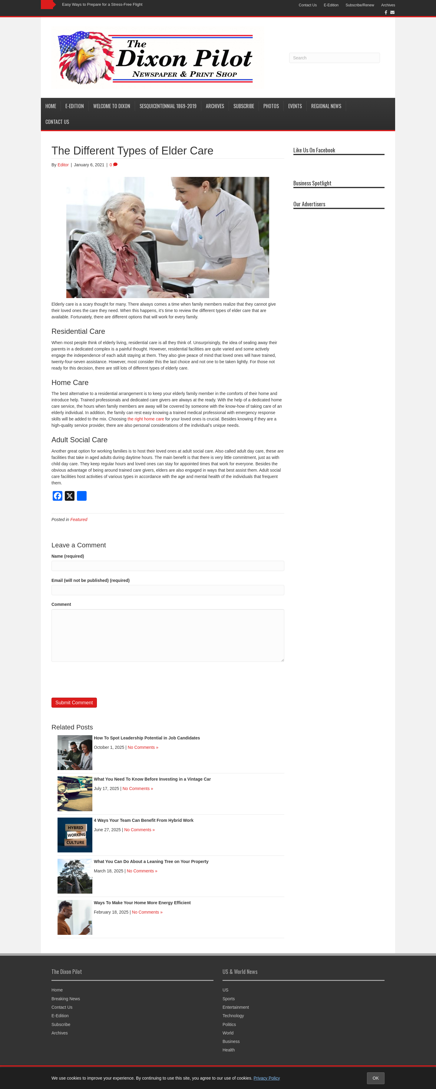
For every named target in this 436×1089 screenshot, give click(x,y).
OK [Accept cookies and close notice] (376, 1078)
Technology (233, 1015)
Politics (229, 1024)
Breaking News (65, 998)
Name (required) (67, 556)
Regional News (326, 106)
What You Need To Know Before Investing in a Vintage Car (152, 779)
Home (50, 106)
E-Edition (331, 5)
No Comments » (143, 747)
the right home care (145, 419)
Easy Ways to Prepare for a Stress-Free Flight (102, 4)
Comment (61, 604)
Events (295, 106)
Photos (271, 106)
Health (229, 1049)
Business (231, 1041)
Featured (78, 519)
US (225, 990)
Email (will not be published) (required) (90, 580)
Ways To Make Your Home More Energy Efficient (142, 902)
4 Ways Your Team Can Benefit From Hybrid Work (143, 820)
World (228, 1033)
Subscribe (243, 106)
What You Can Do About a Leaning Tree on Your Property (151, 861)
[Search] (334, 58)
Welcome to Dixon (111, 106)
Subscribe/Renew (360, 5)
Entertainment (236, 1007)
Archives (388, 5)
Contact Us (308, 5)
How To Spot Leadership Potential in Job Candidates (147, 737)
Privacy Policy (266, 1078)
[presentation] (97, 680)
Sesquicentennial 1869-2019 (168, 106)
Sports (229, 998)
